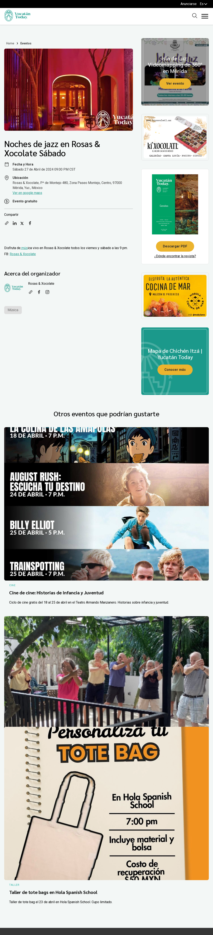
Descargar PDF (175, 246)
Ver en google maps (27, 193)
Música (13, 310)
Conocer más (175, 370)
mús (24, 248)
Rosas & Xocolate (23, 254)
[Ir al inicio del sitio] (17, 20)
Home (10, 43)
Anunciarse (189, 4)
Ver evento (175, 83)
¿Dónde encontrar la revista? (175, 256)
